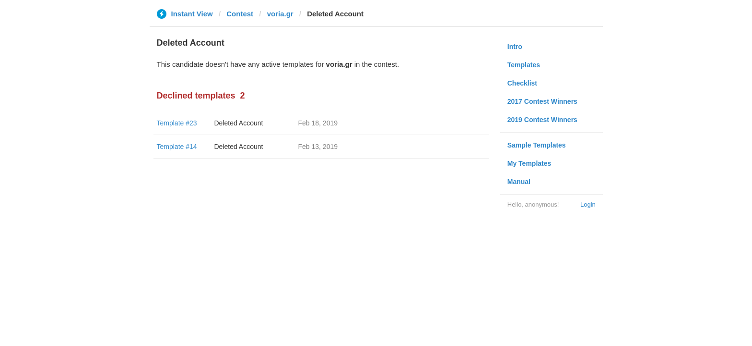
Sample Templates (536, 145)
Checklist (522, 83)
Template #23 (177, 123)
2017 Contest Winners (542, 101)
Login (588, 204)
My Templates (529, 163)
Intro (514, 46)
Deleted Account (238, 123)
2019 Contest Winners (542, 120)
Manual (518, 181)
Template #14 (177, 146)
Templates (523, 65)
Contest (239, 14)
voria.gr (280, 14)
